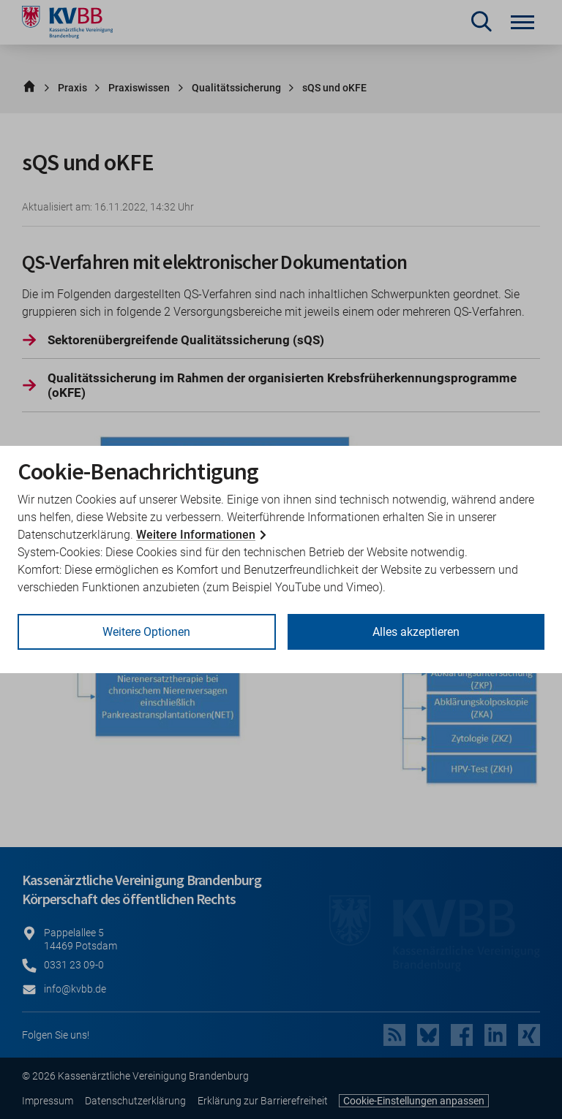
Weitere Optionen (146, 632)
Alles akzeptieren (416, 632)
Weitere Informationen (195, 535)
